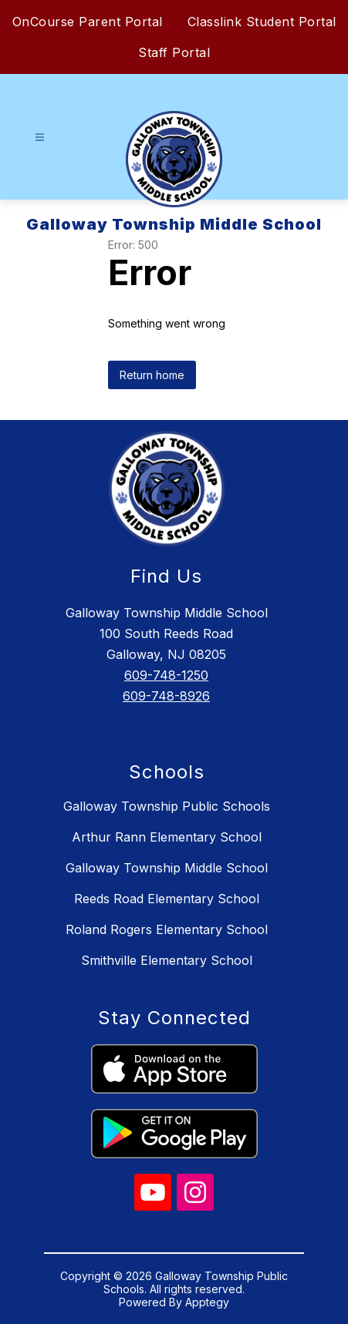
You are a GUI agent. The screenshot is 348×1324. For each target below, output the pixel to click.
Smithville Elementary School (166, 960)
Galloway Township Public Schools (166, 806)
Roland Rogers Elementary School (167, 929)
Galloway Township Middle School (167, 867)
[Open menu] (40, 137)
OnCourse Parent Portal (87, 21)
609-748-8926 (166, 696)
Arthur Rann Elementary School (167, 837)
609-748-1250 (166, 675)
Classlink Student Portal (262, 21)
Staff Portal (174, 52)
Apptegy (207, 1302)
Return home (152, 374)
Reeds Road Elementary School (166, 898)
